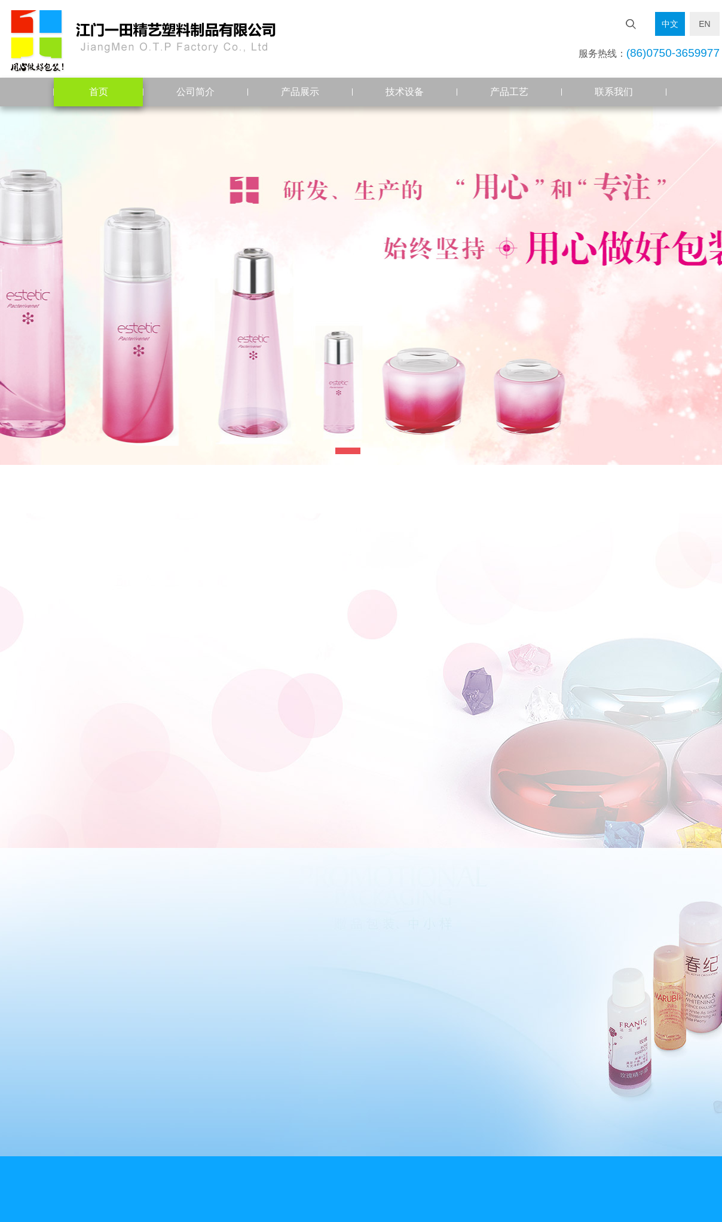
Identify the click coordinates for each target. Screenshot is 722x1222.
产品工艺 (509, 92)
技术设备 (405, 92)
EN (704, 24)
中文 (670, 24)
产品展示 (300, 92)
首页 (98, 92)
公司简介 (195, 92)
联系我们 (614, 92)
